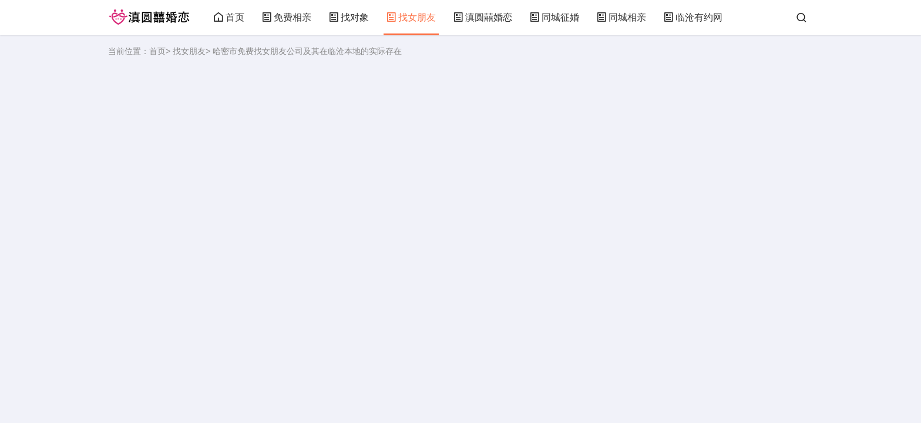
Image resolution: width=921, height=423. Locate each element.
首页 (229, 17)
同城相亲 (621, 17)
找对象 (349, 17)
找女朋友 (411, 17)
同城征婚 (554, 17)
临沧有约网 (693, 17)
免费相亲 (286, 17)
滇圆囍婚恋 (482, 17)
